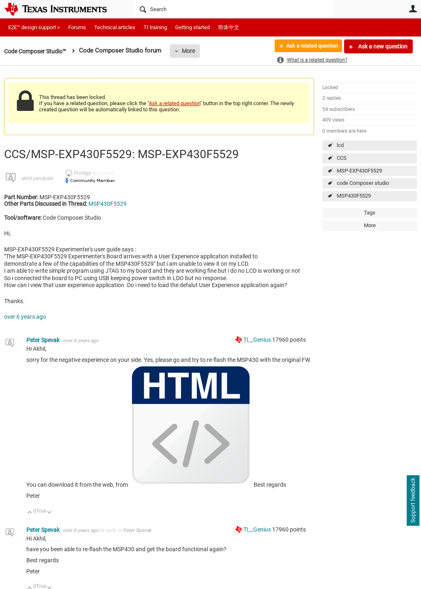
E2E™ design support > (34, 27)
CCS (342, 158)
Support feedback (412, 500)
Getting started (192, 27)
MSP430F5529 (354, 196)
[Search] (234, 9)
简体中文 (228, 27)
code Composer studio (363, 183)
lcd (340, 145)
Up (29, 512)
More (194, 51)
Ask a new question (382, 46)
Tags (369, 212)
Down (49, 512)
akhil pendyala (37, 178)
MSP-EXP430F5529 (359, 171)
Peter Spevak (43, 340)
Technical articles (114, 27)
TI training (155, 27)
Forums (77, 27)
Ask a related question (308, 46)
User (413, 9)
